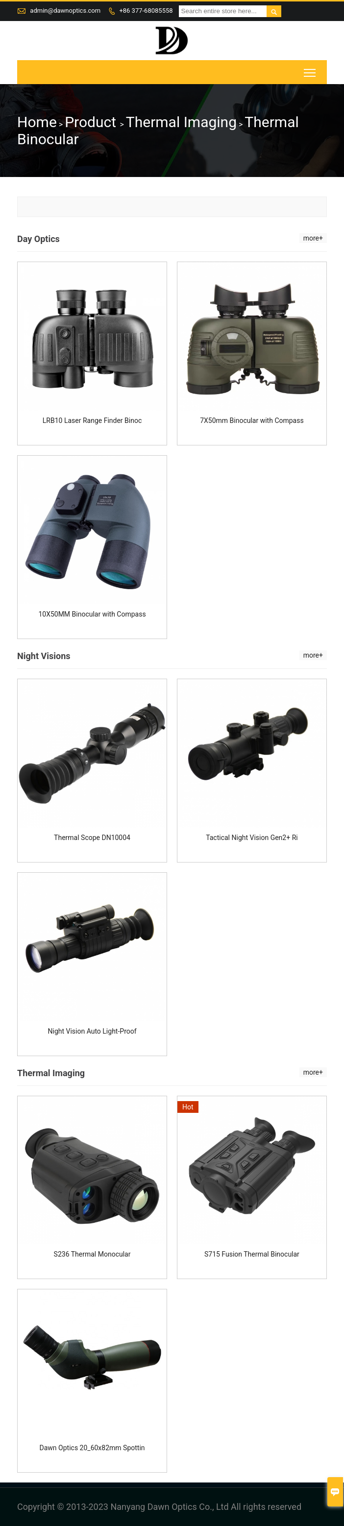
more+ (313, 238)
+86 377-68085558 (145, 10)
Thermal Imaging (181, 122)
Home (37, 122)
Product (92, 122)
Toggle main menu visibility (310, 69)
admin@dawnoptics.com (65, 10)
